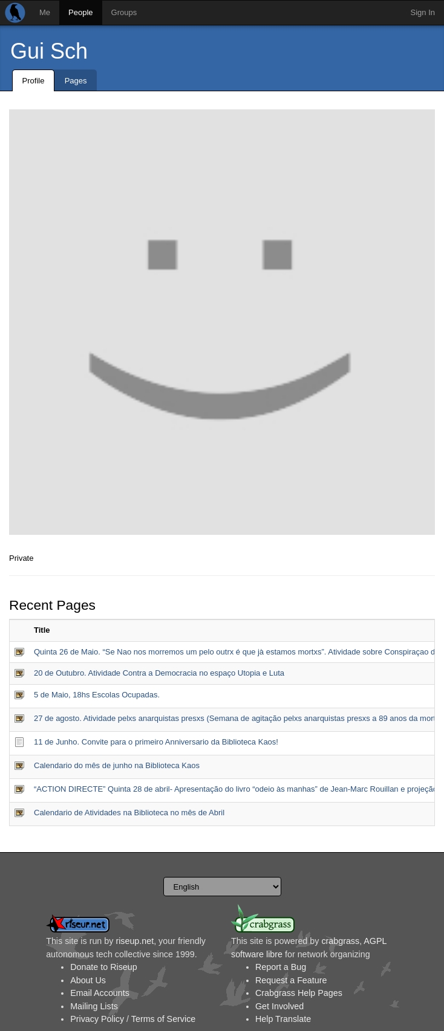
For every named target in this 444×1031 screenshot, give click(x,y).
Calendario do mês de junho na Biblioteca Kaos (117, 765)
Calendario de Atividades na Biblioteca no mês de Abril (129, 812)
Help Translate (283, 1019)
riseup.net (135, 941)
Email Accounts (99, 993)
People (80, 12)
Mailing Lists (94, 1006)
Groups (124, 12)
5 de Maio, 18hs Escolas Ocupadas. (97, 694)
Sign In (423, 12)
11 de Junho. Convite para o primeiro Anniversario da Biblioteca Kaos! (156, 741)
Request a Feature (291, 980)
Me (44, 12)
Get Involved (279, 1006)
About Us (88, 980)
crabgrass (340, 941)
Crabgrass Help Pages (298, 993)
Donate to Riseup (103, 967)
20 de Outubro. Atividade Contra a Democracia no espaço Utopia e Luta (159, 672)
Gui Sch (49, 51)
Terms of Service (163, 1019)
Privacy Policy (97, 1019)
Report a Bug (280, 967)
